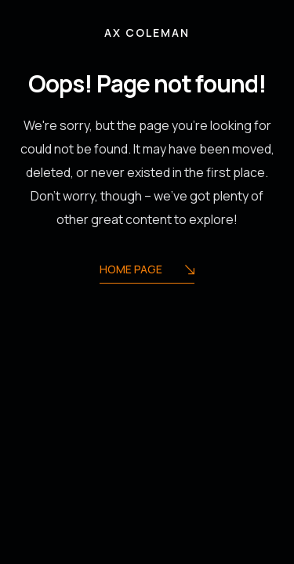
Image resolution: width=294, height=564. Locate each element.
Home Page (147, 271)
